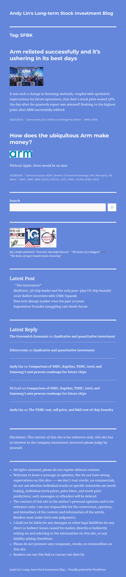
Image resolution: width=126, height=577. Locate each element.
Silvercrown (19, 350)
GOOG (45, 179)
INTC (64, 179)
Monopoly (102, 175)
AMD (30, 179)
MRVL (71, 179)
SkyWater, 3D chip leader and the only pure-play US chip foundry (62, 290)
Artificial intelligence (60, 119)
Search (15, 201)
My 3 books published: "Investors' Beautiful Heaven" (40, 252)
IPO (92, 175)
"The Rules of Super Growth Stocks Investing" (35, 256)
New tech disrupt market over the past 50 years (48, 301)
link (48, 554)
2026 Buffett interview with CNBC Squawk (45, 296)
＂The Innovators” (27, 285)
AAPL (22, 179)
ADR (49, 175)
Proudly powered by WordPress (87, 569)
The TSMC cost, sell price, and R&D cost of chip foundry (71, 410)
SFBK (94, 119)
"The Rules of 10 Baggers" (86, 252)
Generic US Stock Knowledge (71, 175)
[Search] (112, 207)
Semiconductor (36, 119)
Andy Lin (16, 366)
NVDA (80, 179)
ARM (87, 119)
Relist (77, 119)
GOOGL (55, 179)
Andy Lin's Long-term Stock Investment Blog (61, 13)
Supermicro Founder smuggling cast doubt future (50, 306)
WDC (96, 179)
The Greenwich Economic (29, 336)
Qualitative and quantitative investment (84, 336)
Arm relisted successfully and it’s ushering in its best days (55, 54)
